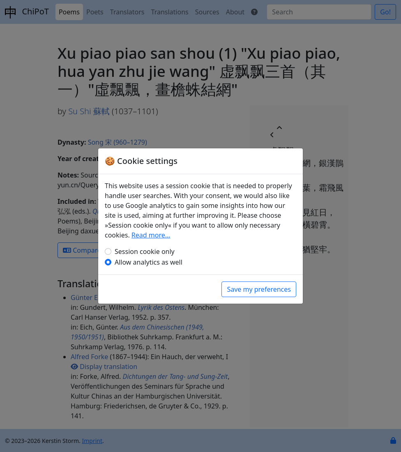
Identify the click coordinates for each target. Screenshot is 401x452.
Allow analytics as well (148, 262)
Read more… (151, 235)
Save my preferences (259, 289)
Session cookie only (145, 251)
